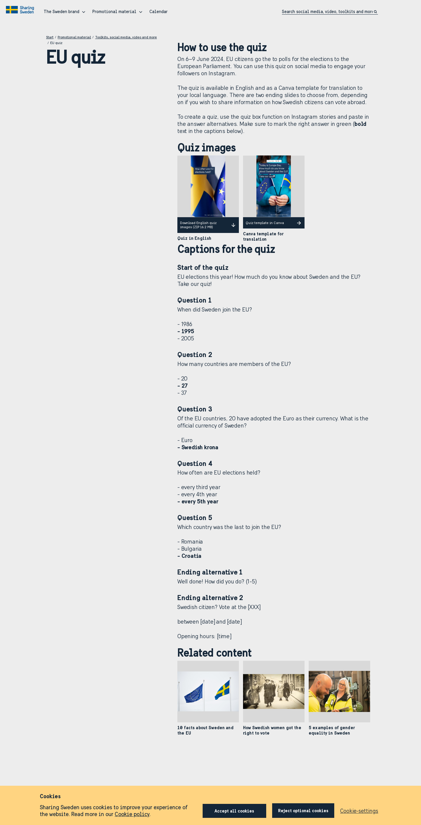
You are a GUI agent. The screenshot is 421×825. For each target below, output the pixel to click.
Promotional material (74, 37)
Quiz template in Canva (274, 223)
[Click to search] (376, 12)
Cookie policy (132, 814)
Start (49, 37)
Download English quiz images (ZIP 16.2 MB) (208, 225)
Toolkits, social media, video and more (126, 37)
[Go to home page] (20, 10)
